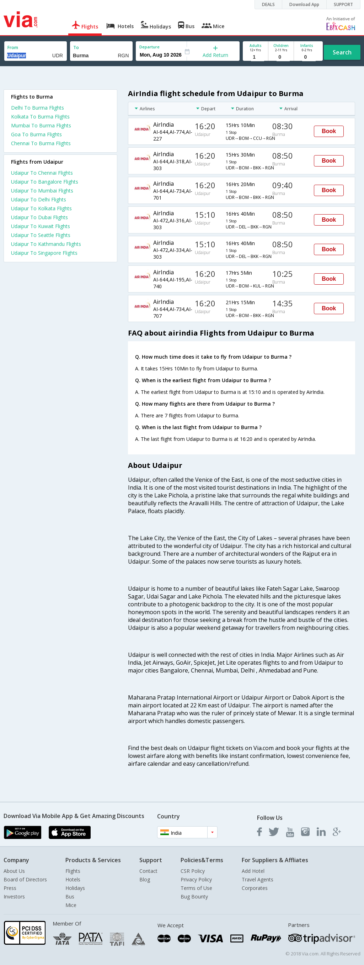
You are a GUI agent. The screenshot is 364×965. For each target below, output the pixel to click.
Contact (148, 871)
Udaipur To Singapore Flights (44, 252)
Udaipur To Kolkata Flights (41, 208)
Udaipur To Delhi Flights (38, 199)
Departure (149, 46)
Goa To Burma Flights (36, 134)
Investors (14, 896)
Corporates (255, 888)
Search (342, 52)
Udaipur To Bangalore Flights (44, 181)
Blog (144, 879)
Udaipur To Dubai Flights (39, 217)
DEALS (268, 4)
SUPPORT (343, 4)
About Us (14, 871)
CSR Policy (193, 871)
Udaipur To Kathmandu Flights (46, 244)
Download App (304, 4)
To (76, 47)
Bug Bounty (194, 896)
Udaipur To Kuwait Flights (40, 226)
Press (10, 888)
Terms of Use (196, 888)
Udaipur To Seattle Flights (40, 235)
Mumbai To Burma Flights (41, 125)
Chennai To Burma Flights (41, 143)
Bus (69, 896)
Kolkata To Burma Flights (40, 116)
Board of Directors (25, 879)
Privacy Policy (196, 879)
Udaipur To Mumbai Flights (42, 190)
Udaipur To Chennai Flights (42, 172)
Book (329, 131)
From (12, 47)
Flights (72, 871)
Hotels (72, 879)
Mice (70, 905)
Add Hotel (253, 871)
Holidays (75, 888)
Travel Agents (257, 879)
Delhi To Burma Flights (37, 107)
